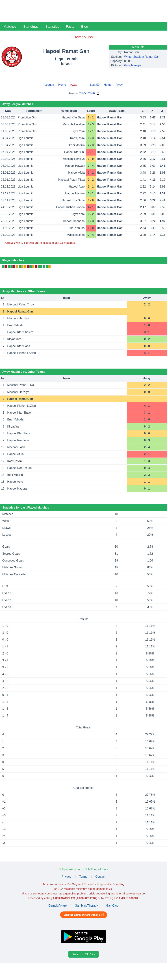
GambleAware (57, 905)
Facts (70, 26)
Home (62, 84)
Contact (100, 876)
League (49, 84)
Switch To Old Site (83, 954)
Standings (31, 26)
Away (119, 84)
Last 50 (94, 84)
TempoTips (83, 37)
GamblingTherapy (86, 905)
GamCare (112, 905)
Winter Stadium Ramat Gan (142, 56)
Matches (9, 26)
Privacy (66, 876)
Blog (84, 26)
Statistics (52, 26)
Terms (83, 876)
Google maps (132, 65)
